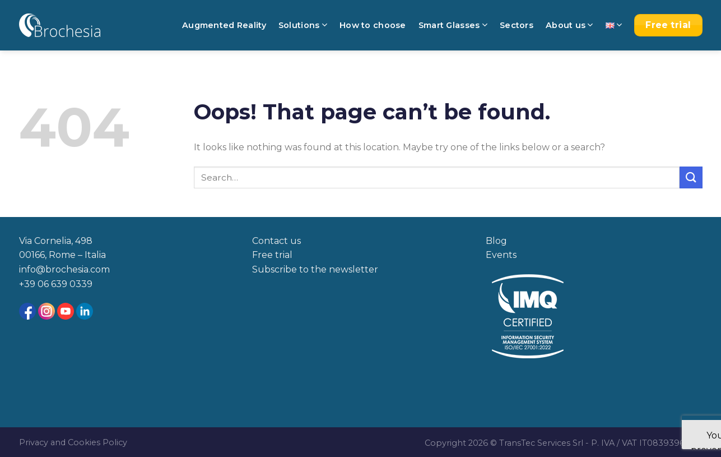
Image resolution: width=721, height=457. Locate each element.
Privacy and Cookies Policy (73, 442)
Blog (496, 241)
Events (501, 255)
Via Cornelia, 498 (55, 241)
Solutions (302, 25)
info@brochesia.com (64, 269)
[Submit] (691, 177)
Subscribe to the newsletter (315, 269)
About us (569, 25)
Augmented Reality (224, 25)
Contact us (276, 241)
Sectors (516, 25)
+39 (28, 284)
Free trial (272, 255)
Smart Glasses (452, 25)
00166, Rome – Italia (62, 255)
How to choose (372, 25)
